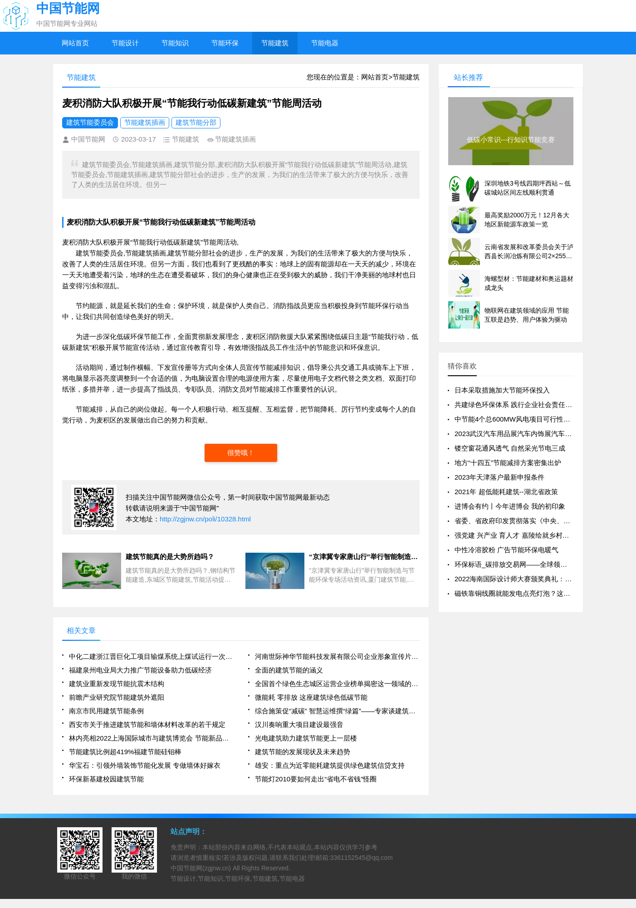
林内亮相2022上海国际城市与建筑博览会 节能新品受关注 (151, 738)
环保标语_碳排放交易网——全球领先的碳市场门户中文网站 (545, 564)
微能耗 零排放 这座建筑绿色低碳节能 (311, 697)
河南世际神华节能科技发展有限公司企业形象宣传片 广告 (337, 656)
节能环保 (225, 43)
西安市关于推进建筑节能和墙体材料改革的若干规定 (147, 724)
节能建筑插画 (144, 122)
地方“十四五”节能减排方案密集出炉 (508, 462)
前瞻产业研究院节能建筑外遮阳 (116, 697)
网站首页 (75, 43)
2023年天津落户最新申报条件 (499, 477)
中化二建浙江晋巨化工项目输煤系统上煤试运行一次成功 (151, 656)
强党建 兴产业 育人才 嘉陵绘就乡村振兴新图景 (526, 535)
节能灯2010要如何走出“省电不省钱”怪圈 (316, 779)
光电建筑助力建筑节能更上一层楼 (306, 738)
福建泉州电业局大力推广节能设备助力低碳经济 (140, 670)
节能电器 (324, 43)
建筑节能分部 (196, 122)
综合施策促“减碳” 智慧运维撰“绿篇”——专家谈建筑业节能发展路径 (337, 711)
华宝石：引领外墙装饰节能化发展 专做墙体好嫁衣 (144, 765)
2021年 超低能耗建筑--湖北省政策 (506, 492)
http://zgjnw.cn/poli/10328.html (205, 519)
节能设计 (125, 43)
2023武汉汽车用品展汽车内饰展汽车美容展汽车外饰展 (537, 433)
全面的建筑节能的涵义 (289, 670)
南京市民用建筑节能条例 (106, 711)
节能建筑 (275, 43)
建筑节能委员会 (90, 122)
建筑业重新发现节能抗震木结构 (116, 683)
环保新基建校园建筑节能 (106, 779)
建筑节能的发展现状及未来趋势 (302, 752)
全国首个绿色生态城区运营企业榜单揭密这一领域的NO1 (337, 683)
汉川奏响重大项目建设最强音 (299, 724)
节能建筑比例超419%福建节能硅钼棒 (125, 752)
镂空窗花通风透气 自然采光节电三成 (510, 448)
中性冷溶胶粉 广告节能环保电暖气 (506, 550)
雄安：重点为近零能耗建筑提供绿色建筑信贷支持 (330, 765)
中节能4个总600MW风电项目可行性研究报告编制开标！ (540, 419)
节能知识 (175, 43)
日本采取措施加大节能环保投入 (502, 390)
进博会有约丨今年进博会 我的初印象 (510, 506)
